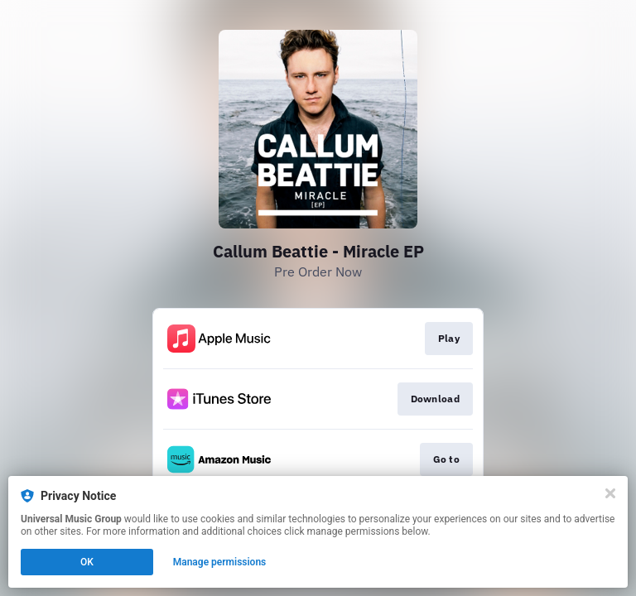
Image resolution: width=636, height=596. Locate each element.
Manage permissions (220, 562)
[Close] (610, 493)
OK (87, 562)
